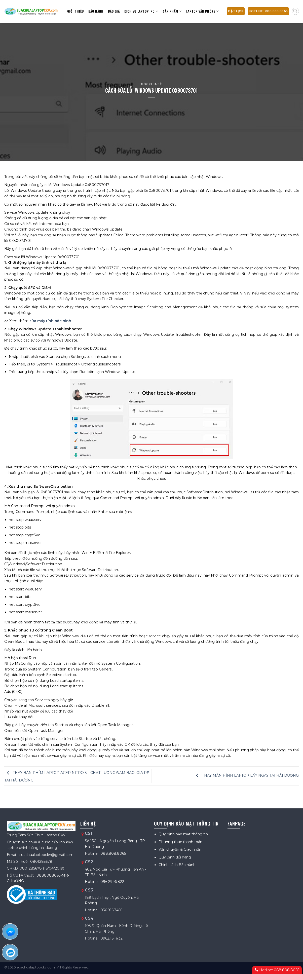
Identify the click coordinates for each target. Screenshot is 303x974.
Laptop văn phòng (202, 11)
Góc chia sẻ (151, 84)
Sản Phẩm (172, 11)
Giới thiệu (75, 11)
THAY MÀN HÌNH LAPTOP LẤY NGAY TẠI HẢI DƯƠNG (246, 775)
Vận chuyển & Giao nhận (180, 849)
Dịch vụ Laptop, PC (141, 11)
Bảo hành (95, 11)
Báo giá (114, 11)
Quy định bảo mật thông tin (183, 834)
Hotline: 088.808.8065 (277, 970)
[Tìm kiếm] (295, 11)
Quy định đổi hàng (175, 857)
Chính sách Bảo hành (177, 865)
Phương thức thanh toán (180, 842)
